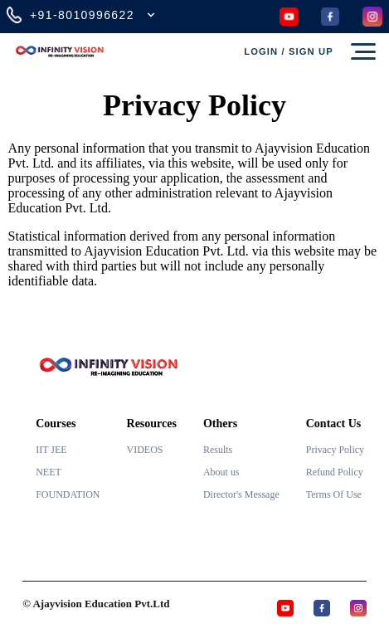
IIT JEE (51, 449)
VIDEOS (145, 449)
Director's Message (241, 494)
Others (220, 423)
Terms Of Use (334, 494)
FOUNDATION (68, 494)
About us (221, 472)
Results (217, 449)
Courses (55, 423)
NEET (48, 472)
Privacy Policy (335, 449)
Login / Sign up (288, 51)
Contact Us (334, 423)
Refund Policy (334, 472)
